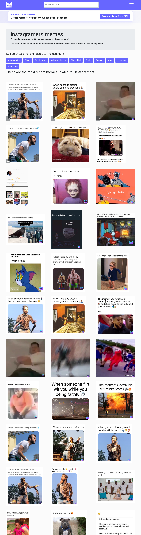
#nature (99, 60)
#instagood (40, 60)
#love (27, 60)
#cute (88, 60)
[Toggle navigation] (131, 5)
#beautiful (76, 60)
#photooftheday (58, 60)
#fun (110, 60)
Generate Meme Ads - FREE (115, 16)
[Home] (9, 4)
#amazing (13, 66)
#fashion (121, 60)
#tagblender (14, 60)
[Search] (71, 5)
